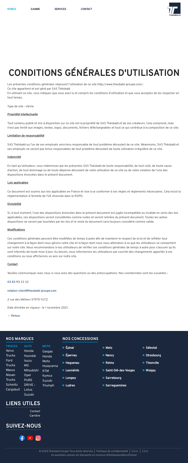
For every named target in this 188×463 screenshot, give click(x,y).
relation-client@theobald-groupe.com (32, 291)
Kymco (11, 9)
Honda (28, 351)
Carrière (35, 416)
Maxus (10, 370)
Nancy (110, 355)
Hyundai (30, 356)
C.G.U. (135, 451)
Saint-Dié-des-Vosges (120, 370)
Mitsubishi (31, 370)
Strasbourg (153, 355)
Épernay (71, 355)
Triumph (48, 385)
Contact (86, 9)
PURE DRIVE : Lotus (29, 385)
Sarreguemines (116, 386)
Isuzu (28, 361)
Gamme (35, 9)
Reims (110, 363)
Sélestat (151, 348)
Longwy (71, 378)
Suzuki (29, 395)
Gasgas (47, 351)
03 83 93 (13, 282)
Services (60, 9)
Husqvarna (50, 366)
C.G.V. (145, 451)
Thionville (152, 363)
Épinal (70, 348)
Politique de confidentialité (112, 451)
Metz (109, 348)
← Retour (13, 316)
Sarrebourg (113, 378)
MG (26, 365)
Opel (27, 375)
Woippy (151, 370)
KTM (45, 371)
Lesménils (72, 370)
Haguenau (72, 363)
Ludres (70, 386)
